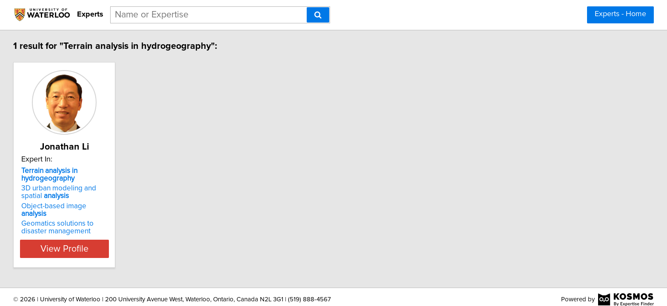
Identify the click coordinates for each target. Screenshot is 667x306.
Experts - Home (620, 14)
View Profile (76, 241)
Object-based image (68, 206)
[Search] (318, 15)
